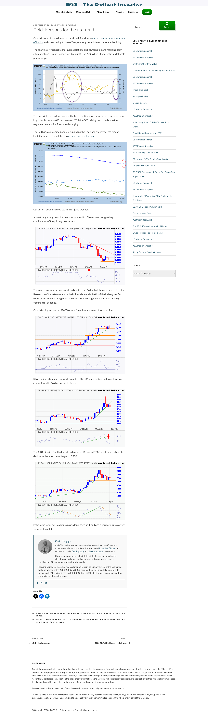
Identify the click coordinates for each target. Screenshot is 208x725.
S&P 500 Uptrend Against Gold (147, 207)
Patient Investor (96, 551)
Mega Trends (104, 12)
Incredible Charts (107, 548)
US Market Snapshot (142, 51)
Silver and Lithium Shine (144, 165)
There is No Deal (140, 90)
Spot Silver (57, 622)
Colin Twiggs (68, 25)
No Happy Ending (140, 96)
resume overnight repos (81, 136)
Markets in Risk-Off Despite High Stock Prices (154, 70)
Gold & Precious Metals (81, 613)
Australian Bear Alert (142, 220)
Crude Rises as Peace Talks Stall (147, 233)
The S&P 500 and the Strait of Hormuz (151, 226)
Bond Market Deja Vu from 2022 (147, 133)
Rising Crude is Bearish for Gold (147, 252)
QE (123, 620)
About (120, 12)
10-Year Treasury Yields (51, 620)
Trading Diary (78, 551)
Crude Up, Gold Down (142, 213)
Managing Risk (84, 12)
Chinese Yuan (58, 613)
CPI (119, 620)
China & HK (42, 613)
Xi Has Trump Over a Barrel (145, 152)
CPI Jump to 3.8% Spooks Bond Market (151, 159)
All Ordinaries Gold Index (83, 620)
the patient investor (112, 5)
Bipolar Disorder (140, 103)
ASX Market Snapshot (143, 57)
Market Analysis (64, 12)
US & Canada (104, 613)
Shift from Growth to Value (145, 64)
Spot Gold (42, 622)
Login (147, 12)
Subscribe (133, 12)
